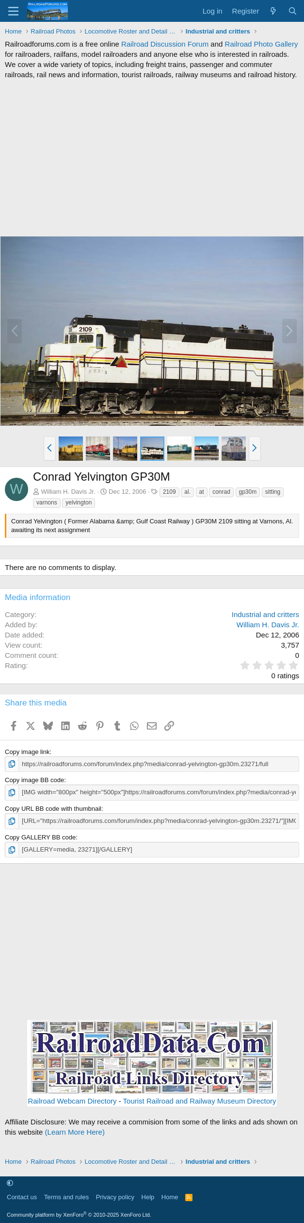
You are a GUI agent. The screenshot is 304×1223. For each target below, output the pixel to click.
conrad (221, 491)
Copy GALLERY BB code (40, 836)
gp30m (248, 491)
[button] (50, 448)
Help (148, 1196)
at (201, 491)
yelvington (78, 502)
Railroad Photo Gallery (261, 44)
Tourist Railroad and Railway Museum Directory (199, 1100)
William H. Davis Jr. (68, 491)
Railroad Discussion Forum (164, 44)
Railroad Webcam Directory (72, 1100)
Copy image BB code (34, 780)
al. (187, 491)
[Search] (292, 11)
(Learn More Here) (75, 1131)
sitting (272, 491)
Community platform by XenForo (79, 1214)
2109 (169, 491)
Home (169, 1196)
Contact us (22, 1196)
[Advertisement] (152, 158)
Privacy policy (115, 1196)
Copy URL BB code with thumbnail (53, 808)
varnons (46, 502)
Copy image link (27, 751)
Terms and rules (66, 1196)
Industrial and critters (265, 614)
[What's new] (273, 11)
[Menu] (13, 11)
